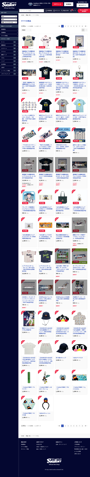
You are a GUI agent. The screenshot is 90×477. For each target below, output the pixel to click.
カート (73, 10)
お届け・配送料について (42, 446)
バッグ (8, 61)
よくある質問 (77, 451)
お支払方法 (39, 444)
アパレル (8, 51)
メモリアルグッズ (8, 74)
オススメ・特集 (25, 449)
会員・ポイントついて (61, 444)
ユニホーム (8, 48)
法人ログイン (82, 5)
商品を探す (65, 10)
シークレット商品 (8, 70)
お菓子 (8, 67)
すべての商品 (4, 35)
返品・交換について (41, 449)
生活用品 (8, 64)
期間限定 (8, 45)
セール (8, 42)
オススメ (56, 10)
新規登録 (68, 4)
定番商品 (3, 32)
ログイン (57, 4)
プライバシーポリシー (79, 446)
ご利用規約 (77, 444)
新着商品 (48, 10)
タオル (8, 58)
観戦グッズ (8, 54)
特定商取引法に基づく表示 (80, 449)
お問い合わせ (77, 454)
